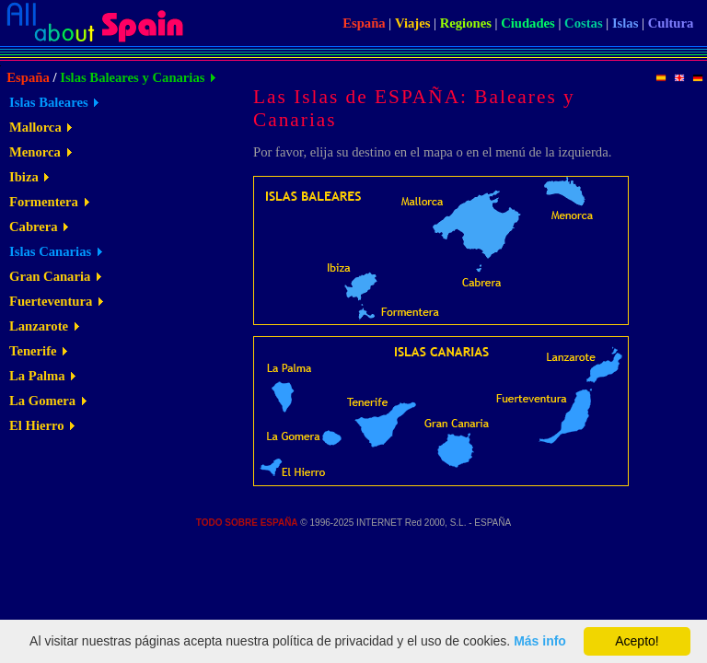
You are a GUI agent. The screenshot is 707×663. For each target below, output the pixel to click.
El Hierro (36, 425)
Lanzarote (38, 326)
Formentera (43, 201)
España (363, 23)
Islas (625, 23)
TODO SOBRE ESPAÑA (247, 523)
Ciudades (528, 23)
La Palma (37, 375)
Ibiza (24, 176)
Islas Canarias (50, 251)
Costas (583, 23)
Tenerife (33, 350)
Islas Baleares (48, 102)
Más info (540, 641)
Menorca (35, 152)
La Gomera (42, 400)
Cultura (671, 23)
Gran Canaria (49, 276)
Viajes (413, 23)
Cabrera (33, 226)
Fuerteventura (50, 301)
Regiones (466, 23)
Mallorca (35, 127)
